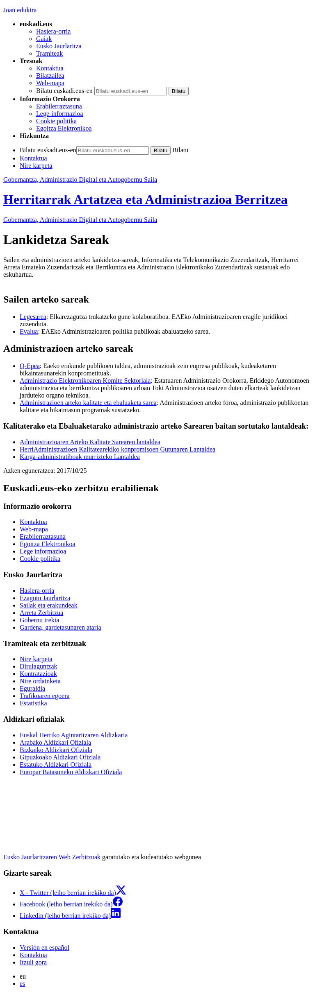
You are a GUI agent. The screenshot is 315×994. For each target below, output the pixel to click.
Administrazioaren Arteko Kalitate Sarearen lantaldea (90, 441)
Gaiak (44, 38)
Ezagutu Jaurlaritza (45, 597)
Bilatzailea (50, 75)
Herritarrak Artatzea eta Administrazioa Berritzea (145, 199)
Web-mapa (50, 82)
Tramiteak (49, 53)
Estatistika (33, 703)
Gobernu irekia (39, 620)
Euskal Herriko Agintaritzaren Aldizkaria (74, 735)
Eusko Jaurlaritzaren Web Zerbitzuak (51, 857)
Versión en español (44, 947)
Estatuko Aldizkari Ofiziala (55, 764)
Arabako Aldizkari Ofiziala (55, 742)
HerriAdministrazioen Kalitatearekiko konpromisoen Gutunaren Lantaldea (117, 449)
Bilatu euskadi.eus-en (64, 90)
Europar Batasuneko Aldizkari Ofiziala (71, 771)
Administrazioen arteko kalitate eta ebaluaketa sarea (88, 402)
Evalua (29, 331)
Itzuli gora (33, 962)
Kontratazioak (38, 673)
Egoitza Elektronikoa (64, 128)
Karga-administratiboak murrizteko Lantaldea (80, 456)
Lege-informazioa (59, 113)
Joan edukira (20, 10)
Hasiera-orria (53, 31)
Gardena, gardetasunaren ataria (60, 627)
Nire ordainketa (40, 681)
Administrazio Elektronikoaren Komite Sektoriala (85, 380)
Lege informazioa (43, 551)
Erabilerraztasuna (59, 106)
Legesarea (33, 316)
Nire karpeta (36, 165)
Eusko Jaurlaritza (59, 46)
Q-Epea (30, 365)
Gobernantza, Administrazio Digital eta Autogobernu (80, 219)
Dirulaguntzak (38, 666)
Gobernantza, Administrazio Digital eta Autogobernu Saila (80, 179)
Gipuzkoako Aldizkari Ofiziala (60, 757)
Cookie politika (56, 120)
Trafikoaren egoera (45, 695)
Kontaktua (50, 68)
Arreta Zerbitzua (41, 612)
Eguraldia (32, 688)
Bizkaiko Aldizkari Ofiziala (56, 749)
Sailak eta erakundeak (48, 605)
